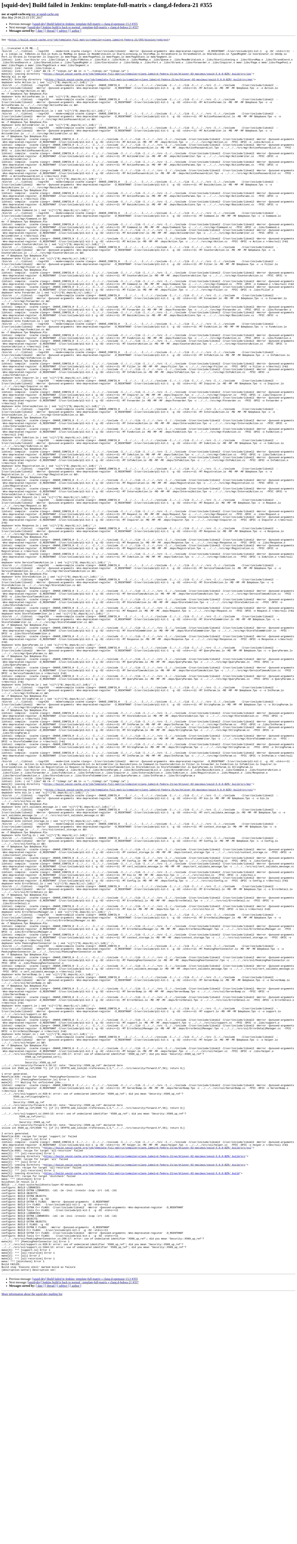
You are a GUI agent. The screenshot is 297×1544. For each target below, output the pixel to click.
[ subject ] (63, 30)
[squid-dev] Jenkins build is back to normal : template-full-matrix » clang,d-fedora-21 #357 (83, 27)
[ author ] (75, 30)
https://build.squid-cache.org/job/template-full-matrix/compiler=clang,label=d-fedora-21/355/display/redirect (88, 40)
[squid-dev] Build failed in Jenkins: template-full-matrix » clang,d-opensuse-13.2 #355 (85, 24)
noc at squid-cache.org (45, 14)
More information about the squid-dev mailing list (32, 1540)
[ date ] (40, 30)
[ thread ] (50, 30)
